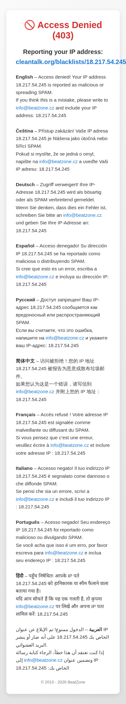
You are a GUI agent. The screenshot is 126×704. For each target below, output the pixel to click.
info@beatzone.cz (35, 107)
